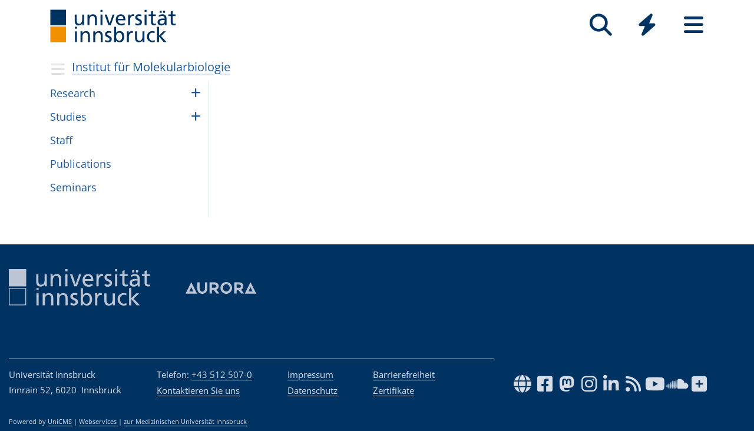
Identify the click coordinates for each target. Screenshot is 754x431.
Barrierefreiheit (404, 374)
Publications (80, 164)
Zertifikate (393, 390)
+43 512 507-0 (221, 374)
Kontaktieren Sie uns (198, 390)
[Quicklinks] (647, 25)
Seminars (73, 187)
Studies (68, 117)
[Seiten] (693, 25)
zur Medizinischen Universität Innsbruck (185, 421)
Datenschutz (312, 390)
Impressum (310, 374)
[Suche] (600, 25)
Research (72, 93)
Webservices (98, 421)
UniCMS (60, 421)
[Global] (647, 26)
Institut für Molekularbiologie (151, 67)
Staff (61, 140)
